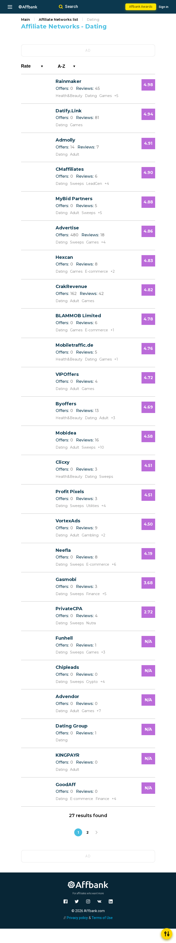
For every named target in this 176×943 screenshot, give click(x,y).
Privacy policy (77, 918)
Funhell (64, 638)
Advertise (67, 228)
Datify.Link (69, 111)
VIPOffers (67, 374)
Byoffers (66, 404)
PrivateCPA (69, 608)
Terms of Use (102, 918)
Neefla (63, 550)
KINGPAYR (67, 755)
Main (25, 19)
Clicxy (63, 462)
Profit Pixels (70, 491)
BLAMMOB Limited (78, 315)
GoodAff (66, 784)
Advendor (67, 696)
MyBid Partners (74, 198)
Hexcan (64, 257)
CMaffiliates (70, 169)
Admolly (65, 140)
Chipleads (67, 667)
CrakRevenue (71, 286)
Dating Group (71, 726)
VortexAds (68, 521)
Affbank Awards (140, 6)
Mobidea (66, 433)
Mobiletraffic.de (74, 345)
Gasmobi (66, 579)
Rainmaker (68, 81)
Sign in (163, 7)
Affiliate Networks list (58, 19)
